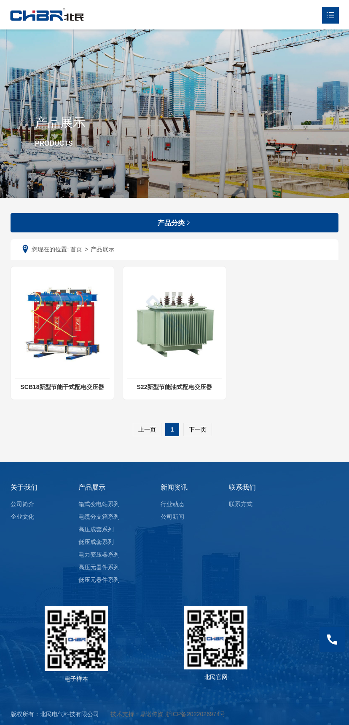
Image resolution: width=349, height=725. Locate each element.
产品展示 (91, 487)
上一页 (147, 429)
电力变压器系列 (99, 554)
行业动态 (172, 504)
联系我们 (242, 487)
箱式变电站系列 (99, 504)
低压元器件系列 (99, 579)
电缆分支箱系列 (99, 516)
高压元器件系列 (99, 567)
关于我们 (24, 487)
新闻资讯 (174, 487)
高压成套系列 (96, 529)
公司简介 (22, 504)
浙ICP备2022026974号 (195, 714)
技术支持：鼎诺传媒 (137, 714)
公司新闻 (172, 516)
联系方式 (240, 504)
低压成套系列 (96, 541)
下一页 (198, 429)
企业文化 (22, 516)
